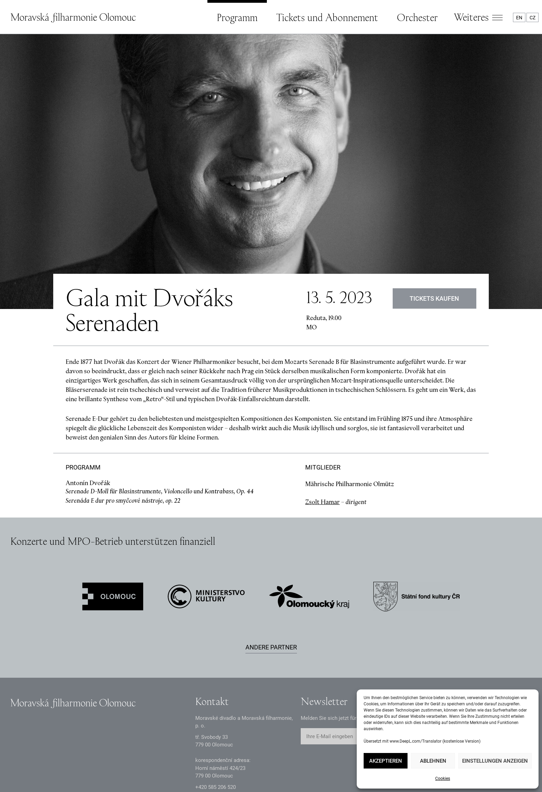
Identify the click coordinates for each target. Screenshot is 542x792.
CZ (532, 17)
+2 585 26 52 (215, 715)
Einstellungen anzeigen (495, 761)
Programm (237, 17)
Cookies (442, 778)
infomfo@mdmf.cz (216, 727)
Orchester (417, 17)
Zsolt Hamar (322, 430)
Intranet (143, 774)
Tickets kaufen (434, 226)
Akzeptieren (385, 761)
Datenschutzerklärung (35, 774)
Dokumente (97, 774)
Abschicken (395, 665)
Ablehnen (433, 761)
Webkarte (277, 774)
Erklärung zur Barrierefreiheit (209, 774)
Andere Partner (271, 575)
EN (519, 17)
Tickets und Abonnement (327, 17)
